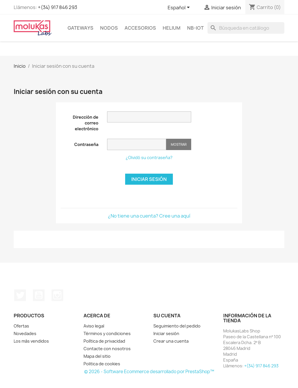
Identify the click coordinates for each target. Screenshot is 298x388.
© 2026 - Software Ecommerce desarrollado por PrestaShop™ (149, 372)
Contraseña (86, 144)
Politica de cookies (102, 363)
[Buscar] (245, 28)
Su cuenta (166, 315)
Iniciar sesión (149, 179)
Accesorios (140, 28)
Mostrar (179, 144)
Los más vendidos (31, 341)
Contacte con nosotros (107, 348)
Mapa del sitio (97, 356)
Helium (171, 28)
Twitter (20, 295)
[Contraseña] (136, 144)
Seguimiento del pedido (177, 326)
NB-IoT (195, 28)
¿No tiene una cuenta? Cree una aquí (149, 216)
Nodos (109, 28)
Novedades (25, 333)
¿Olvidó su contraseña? (149, 157)
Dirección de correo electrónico (85, 122)
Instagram (57, 295)
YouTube (39, 295)
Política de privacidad (104, 341)
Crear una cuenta (171, 341)
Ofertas (21, 326)
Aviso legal (94, 326)
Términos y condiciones (107, 333)
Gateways (80, 28)
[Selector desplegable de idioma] (180, 7)
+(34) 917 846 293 (57, 7)
